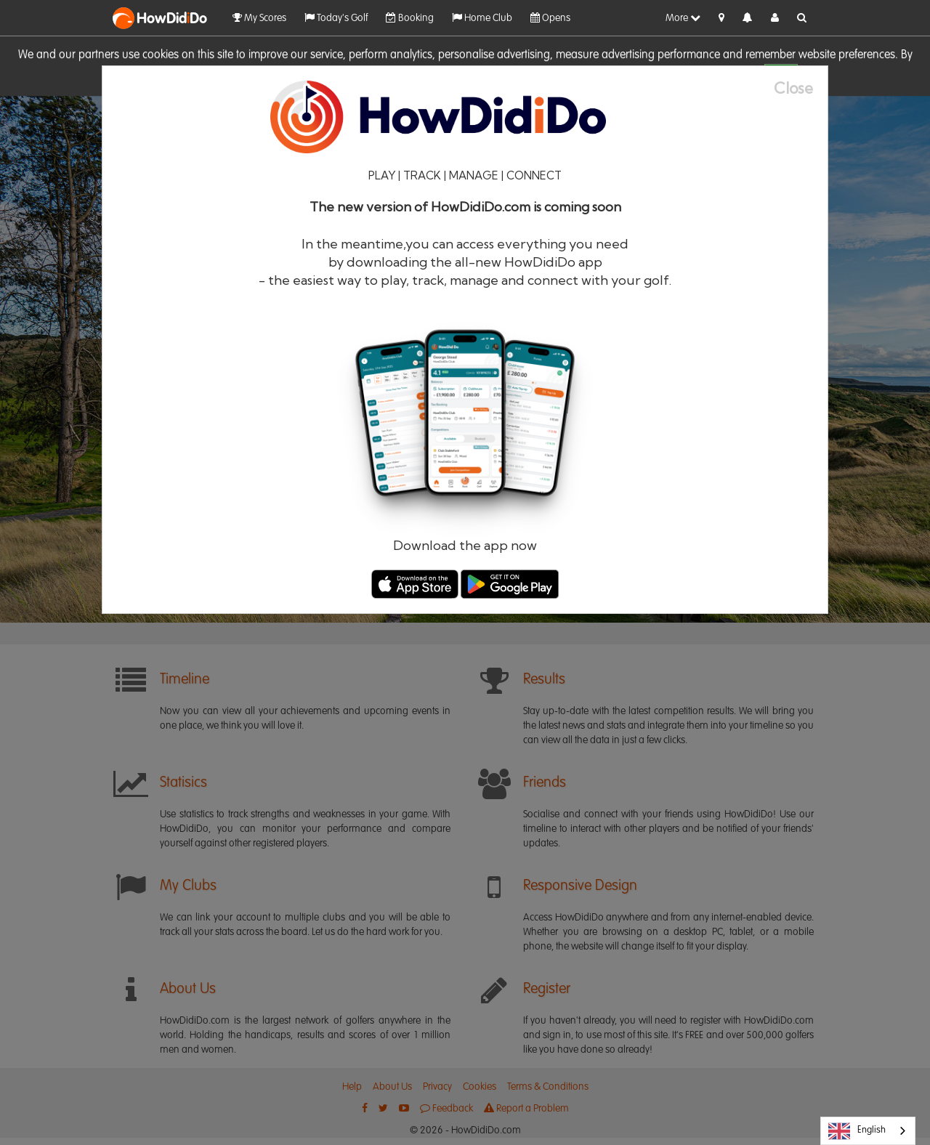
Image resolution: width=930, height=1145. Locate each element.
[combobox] (867, 1131)
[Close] (801, 88)
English (857, 1131)
